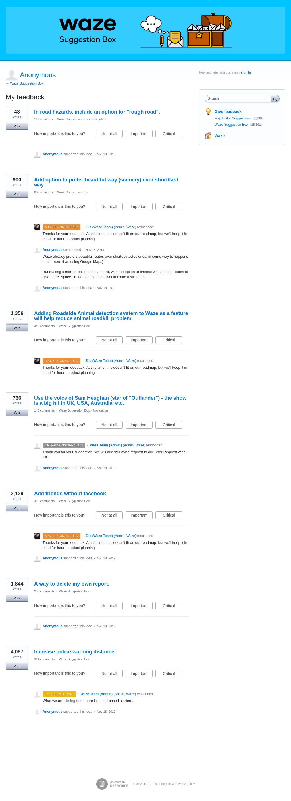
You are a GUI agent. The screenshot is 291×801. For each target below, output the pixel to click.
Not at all (112, 134)
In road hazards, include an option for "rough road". (97, 112)
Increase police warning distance (74, 652)
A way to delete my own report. (71, 584)
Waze (220, 135)
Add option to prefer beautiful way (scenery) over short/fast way (106, 182)
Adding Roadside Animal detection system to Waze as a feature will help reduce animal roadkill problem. (111, 316)
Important (142, 134)
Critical (172, 134)
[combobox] (239, 99)
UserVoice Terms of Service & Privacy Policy (164, 783)
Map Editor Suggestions (233, 118)
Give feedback (228, 111)
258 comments (44, 591)
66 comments (43, 192)
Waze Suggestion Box (72, 119)
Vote (17, 126)
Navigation (98, 119)
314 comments (44, 659)
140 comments (44, 410)
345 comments (44, 326)
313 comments (44, 501)
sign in (246, 72)
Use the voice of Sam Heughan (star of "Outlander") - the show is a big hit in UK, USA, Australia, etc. (110, 400)
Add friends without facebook (70, 493)
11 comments (43, 119)
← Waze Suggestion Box (24, 83)
